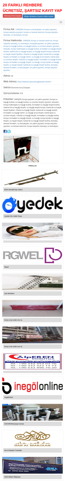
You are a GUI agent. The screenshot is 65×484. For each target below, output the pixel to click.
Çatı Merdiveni (9, 293)
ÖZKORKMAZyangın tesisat (14, 424)
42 (12, 76)
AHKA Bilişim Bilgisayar (12, 477)
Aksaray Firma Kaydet (12, 16)
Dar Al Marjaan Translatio (13, 450)
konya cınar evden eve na (13, 320)
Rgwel (6, 267)
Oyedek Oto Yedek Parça (13, 216)
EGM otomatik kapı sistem (13, 190)
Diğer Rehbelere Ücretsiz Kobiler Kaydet (38, 16)
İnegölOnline (8, 397)
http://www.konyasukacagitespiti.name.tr (34, 81)
